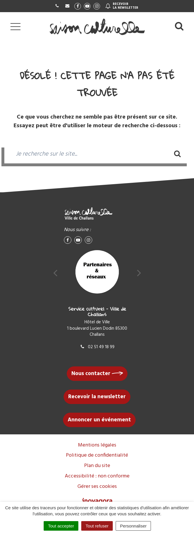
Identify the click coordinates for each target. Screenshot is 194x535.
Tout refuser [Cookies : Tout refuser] (97, 525)
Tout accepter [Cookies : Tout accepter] (61, 525)
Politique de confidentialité (97, 455)
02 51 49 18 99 (97, 347)
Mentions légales (97, 445)
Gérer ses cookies (97, 486)
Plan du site (97, 466)
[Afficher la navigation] (15, 26)
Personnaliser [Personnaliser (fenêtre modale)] (133, 525)
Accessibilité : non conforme (97, 476)
